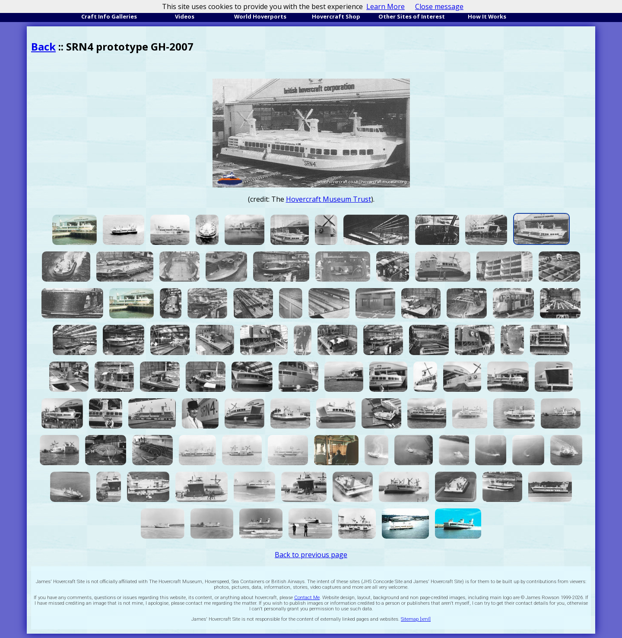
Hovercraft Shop (336, 16)
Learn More (385, 6)
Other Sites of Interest (411, 16)
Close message (439, 6)
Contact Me (307, 597)
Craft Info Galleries (109, 16)
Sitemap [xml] (416, 619)
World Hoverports (260, 16)
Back (43, 46)
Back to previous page (311, 554)
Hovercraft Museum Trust (328, 199)
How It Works (487, 16)
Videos (184, 16)
